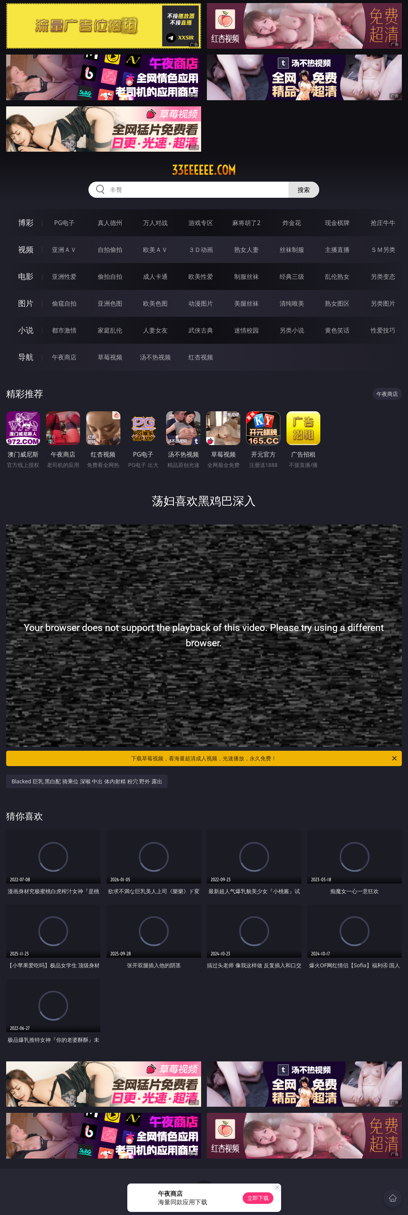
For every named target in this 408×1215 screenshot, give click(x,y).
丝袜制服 (292, 249)
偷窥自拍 (64, 303)
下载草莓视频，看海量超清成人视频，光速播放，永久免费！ (264, 758)
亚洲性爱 (64, 276)
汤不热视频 (155, 357)
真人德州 (110, 223)
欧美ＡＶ (155, 249)
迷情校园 (246, 330)
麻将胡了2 (246, 223)
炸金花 (292, 223)
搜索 (304, 189)
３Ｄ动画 (200, 249)
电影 (25, 276)
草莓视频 (110, 357)
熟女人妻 (246, 249)
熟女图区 (337, 303)
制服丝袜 (246, 276)
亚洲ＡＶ (64, 249)
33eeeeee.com (204, 170)
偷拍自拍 (110, 276)
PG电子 (64, 223)
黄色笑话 (337, 330)
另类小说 (292, 330)
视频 (25, 249)
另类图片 (383, 303)
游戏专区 (200, 223)
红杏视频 (200, 357)
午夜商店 (64, 357)
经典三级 (292, 276)
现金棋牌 (337, 223)
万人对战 (155, 223)
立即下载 (258, 1198)
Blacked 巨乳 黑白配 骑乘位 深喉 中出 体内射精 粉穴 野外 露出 (87, 781)
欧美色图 (155, 303)
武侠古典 (200, 330)
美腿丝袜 (246, 303)
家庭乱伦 (110, 330)
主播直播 (337, 249)
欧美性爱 (200, 276)
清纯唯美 (292, 303)
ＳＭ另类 (383, 249)
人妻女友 (155, 330)
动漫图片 (200, 303)
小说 (25, 330)
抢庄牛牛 (383, 223)
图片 (25, 303)
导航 (25, 357)
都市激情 (64, 330)
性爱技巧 (383, 330)
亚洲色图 (110, 303)
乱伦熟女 (337, 276)
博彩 (25, 222)
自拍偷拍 (110, 249)
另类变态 (383, 276)
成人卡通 (155, 276)
